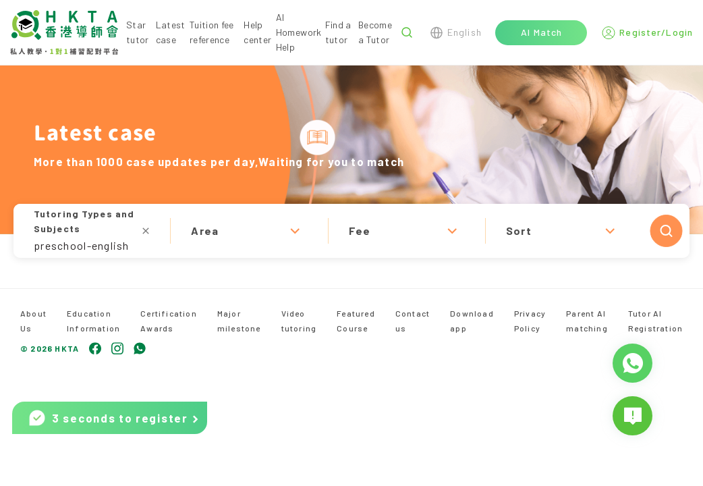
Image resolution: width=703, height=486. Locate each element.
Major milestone (239, 320)
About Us (33, 320)
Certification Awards (168, 320)
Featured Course (356, 320)
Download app (472, 320)
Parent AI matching (587, 320)
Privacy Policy (530, 320)
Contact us (412, 320)
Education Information (93, 320)
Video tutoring (299, 320)
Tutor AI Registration (655, 320)
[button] (351, 231)
